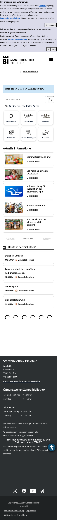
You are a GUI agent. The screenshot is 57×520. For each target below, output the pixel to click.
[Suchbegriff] (25, 99)
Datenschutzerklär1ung (10, 18)
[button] (50, 99)
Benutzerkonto (30, 71)
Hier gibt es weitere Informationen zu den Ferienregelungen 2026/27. (28, 441)
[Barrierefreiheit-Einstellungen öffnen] (51, 447)
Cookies (42, 5)
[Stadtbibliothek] (18, 59)
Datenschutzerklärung (14, 510)
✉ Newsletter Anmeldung (15, 515)
